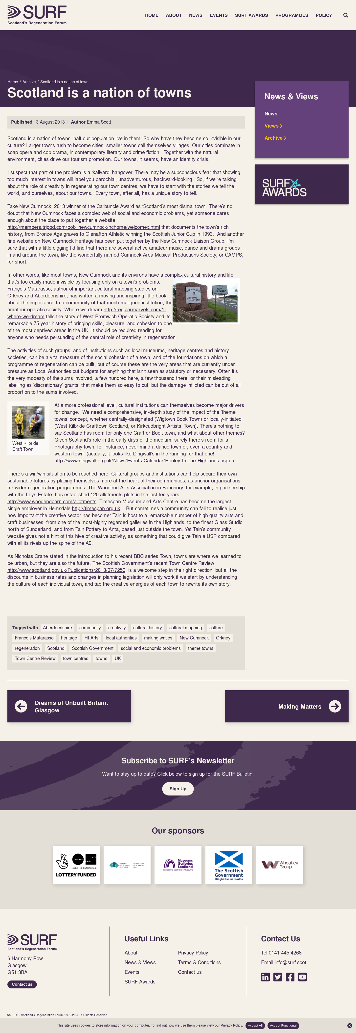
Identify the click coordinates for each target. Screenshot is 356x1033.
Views (272, 125)
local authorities (121, 638)
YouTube (302, 977)
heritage (69, 638)
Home (37, 15)
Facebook (290, 977)
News (195, 15)
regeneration (27, 648)
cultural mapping (185, 628)
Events (219, 15)
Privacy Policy (193, 952)
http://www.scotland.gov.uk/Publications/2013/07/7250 (66, 569)
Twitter (277, 977)
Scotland (56, 648)
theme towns (200, 648)
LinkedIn (265, 977)
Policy (324, 15)
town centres (75, 658)
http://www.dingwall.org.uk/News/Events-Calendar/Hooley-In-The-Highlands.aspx (142, 460)
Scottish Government (92, 648)
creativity (117, 628)
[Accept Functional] (349, 1025)
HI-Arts (91, 638)
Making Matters (287, 706)
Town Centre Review (35, 658)
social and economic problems (151, 648)
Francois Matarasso (34, 638)
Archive (274, 137)
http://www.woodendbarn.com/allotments (51, 501)
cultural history (147, 628)
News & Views (140, 962)
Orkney (223, 638)
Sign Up (178, 789)
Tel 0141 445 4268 (281, 952)
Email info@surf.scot (283, 962)
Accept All (255, 1025)
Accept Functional (283, 1025)
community (90, 628)
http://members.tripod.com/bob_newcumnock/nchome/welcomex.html (83, 226)
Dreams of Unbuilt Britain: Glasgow (69, 706)
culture (216, 628)
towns (101, 658)
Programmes (291, 15)
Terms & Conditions (199, 962)
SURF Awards (251, 15)
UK (118, 658)
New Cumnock (194, 638)
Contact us (22, 984)
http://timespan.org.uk (96, 508)
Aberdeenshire (57, 628)
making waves (158, 638)
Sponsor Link (76, 865)
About (174, 15)
